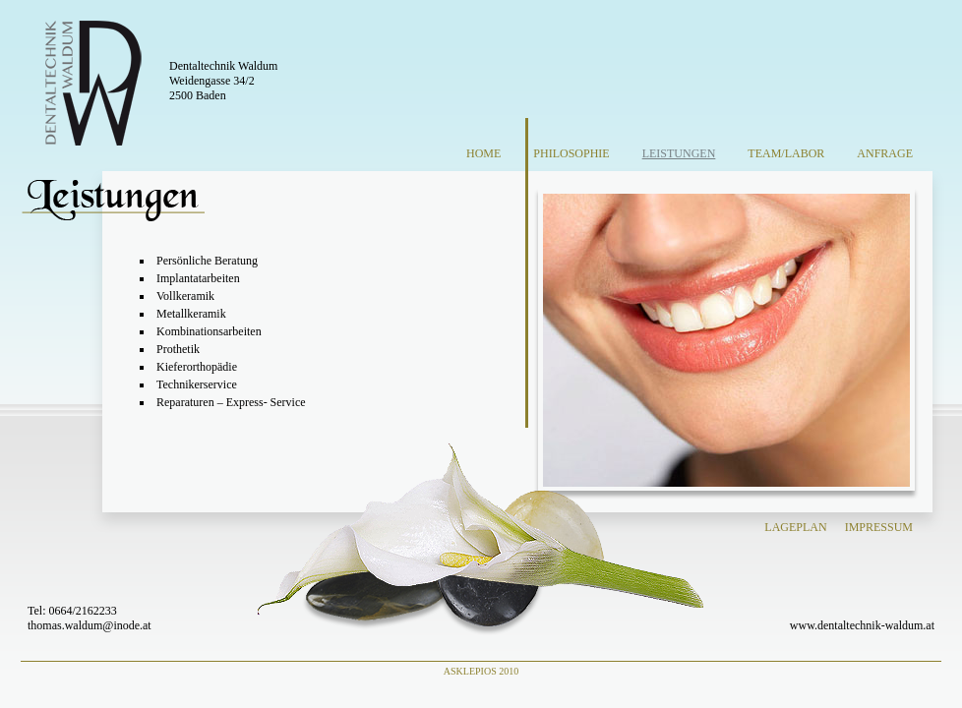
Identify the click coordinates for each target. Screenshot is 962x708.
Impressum (879, 527)
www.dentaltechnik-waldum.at (862, 625)
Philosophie (571, 153)
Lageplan (795, 527)
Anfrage (885, 153)
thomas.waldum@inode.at (89, 625)
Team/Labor (786, 153)
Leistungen (679, 153)
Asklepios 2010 (481, 671)
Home (483, 153)
